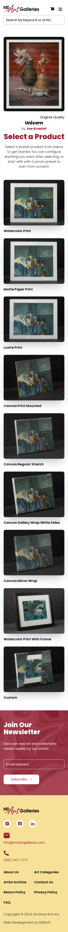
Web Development (19, 922)
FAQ (7, 902)
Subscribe (19, 779)
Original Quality (52, 117)
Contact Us (43, 882)
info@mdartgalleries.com (24, 839)
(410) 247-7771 (16, 856)
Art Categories (46, 872)
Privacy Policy (45, 892)
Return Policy (14, 892)
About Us (11, 872)
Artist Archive (15, 882)
